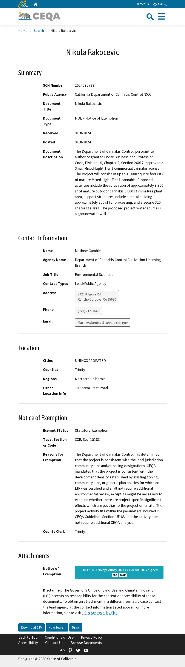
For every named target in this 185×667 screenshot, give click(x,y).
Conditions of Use (59, 637)
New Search (56, 627)
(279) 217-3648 (88, 311)
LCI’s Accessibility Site (99, 612)
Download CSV (31, 627)
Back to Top (27, 637)
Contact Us (142, 4)
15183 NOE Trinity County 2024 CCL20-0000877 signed (119, 572)
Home (22, 30)
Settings (160, 4)
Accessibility (28, 642)
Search (39, 30)
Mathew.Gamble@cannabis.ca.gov (103, 322)
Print (76, 627)
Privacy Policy (92, 637)
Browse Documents (86, 642)
